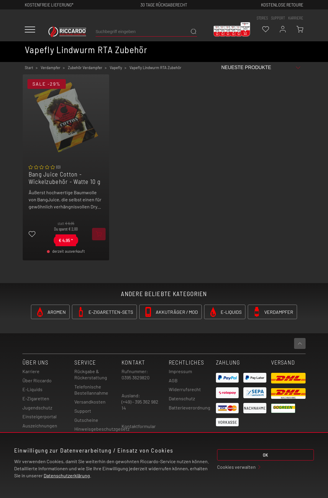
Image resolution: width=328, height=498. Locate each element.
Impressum (180, 371)
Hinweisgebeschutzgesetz (101, 429)
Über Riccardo (37, 380)
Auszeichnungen (39, 425)
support (278, 18)
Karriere (295, 18)
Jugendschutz (37, 407)
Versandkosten (90, 401)
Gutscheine (86, 420)
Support (82, 411)
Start (29, 67)
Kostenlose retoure (282, 4)
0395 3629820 (136, 377)
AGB (173, 380)
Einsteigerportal (39, 416)
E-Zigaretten (35, 398)
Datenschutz (182, 398)
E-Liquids (32, 389)
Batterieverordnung (189, 407)
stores (262, 18)
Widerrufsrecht (185, 389)
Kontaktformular (139, 426)
